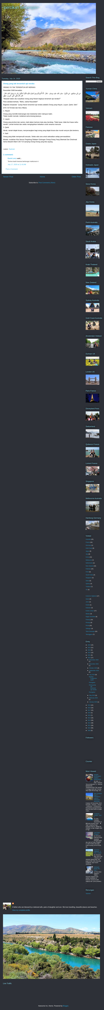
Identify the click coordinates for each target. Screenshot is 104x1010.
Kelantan (88, 607)
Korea (87, 557)
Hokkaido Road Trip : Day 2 (97, 868)
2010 (89, 728)
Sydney (88, 583)
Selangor (88, 628)
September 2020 (94, 670)
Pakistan (88, 569)
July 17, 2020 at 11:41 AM (17, 164)
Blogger (65, 1006)
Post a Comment (12, 169)
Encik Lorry (12, 158)
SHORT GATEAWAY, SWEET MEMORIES (97, 777)
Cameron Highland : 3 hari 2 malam (97, 851)
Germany (88, 545)
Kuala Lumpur (90, 610)
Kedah (88, 605)
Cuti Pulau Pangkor (97, 833)
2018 (89, 707)
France (88, 542)
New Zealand (89, 566)
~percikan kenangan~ (21, 7)
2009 (89, 730)
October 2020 (93, 668)
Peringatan (92, 682)
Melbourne (89, 560)
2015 (89, 715)
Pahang (88, 619)
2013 (89, 720)
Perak (87, 625)
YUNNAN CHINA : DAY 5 (98, 815)
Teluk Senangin (90, 631)
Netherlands (89, 563)
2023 (89, 650)
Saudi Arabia (89, 575)
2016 (89, 712)
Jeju (87, 554)
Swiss (87, 580)
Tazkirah (12, 149)
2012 (89, 723)
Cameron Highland (91, 596)
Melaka (88, 613)
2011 (89, 725)
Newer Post (8, 177)
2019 (89, 705)
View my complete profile (21, 910)
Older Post (76, 177)
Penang (88, 622)
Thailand (88, 586)
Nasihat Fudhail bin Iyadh (93, 678)
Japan (87, 551)
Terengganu (89, 634)
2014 (89, 718)
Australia (88, 539)
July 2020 (92, 674)
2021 (89, 655)
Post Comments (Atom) (47, 183)
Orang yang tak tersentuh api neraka (92, 687)
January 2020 (93, 702)
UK (87, 589)
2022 (89, 652)
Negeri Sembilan (90, 616)
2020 (89, 657)
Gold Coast (89, 548)
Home (42, 177)
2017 (89, 710)
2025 (89, 645)
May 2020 (92, 695)
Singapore (89, 577)
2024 (89, 647)
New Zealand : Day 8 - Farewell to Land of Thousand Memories (98, 797)
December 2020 (94, 660)
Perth (87, 572)
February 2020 (93, 698)
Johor (87, 602)
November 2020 (94, 664)
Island (87, 599)
